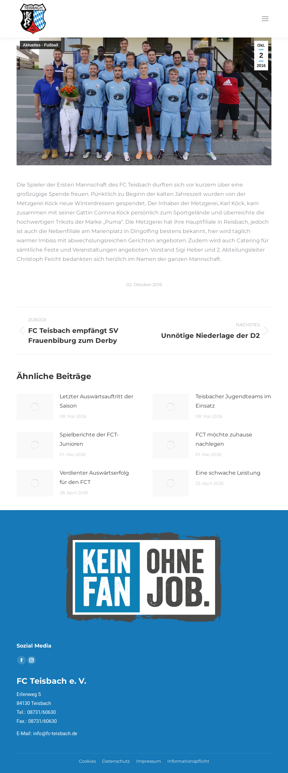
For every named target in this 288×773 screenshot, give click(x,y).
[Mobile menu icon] (265, 19)
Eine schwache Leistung (228, 473)
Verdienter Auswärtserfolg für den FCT (94, 477)
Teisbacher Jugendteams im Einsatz (233, 401)
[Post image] (35, 407)
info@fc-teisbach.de (55, 733)
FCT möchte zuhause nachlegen (224, 439)
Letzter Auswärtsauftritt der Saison (96, 401)
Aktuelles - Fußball (40, 45)
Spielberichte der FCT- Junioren (89, 439)
